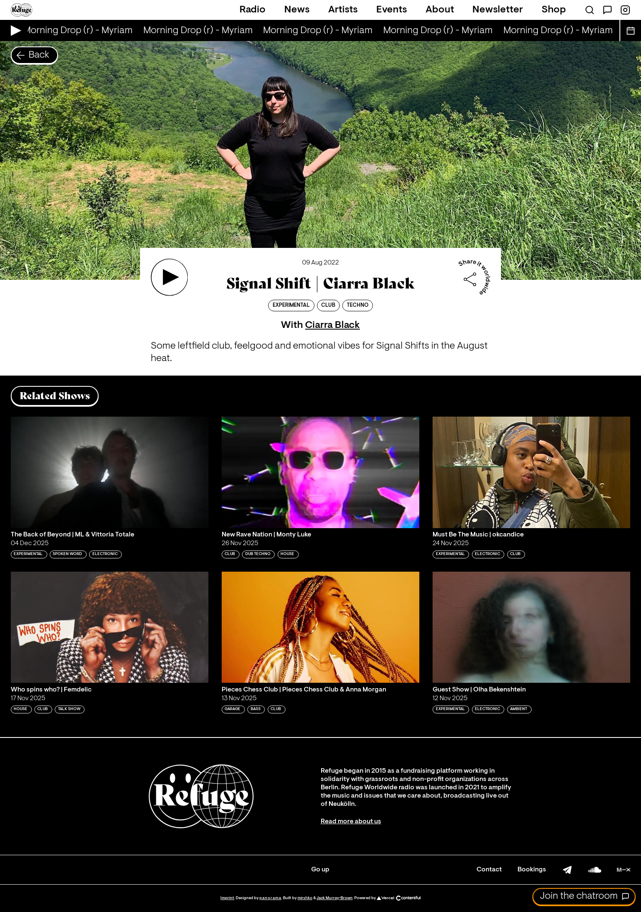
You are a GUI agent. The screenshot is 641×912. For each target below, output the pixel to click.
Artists (343, 10)
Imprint (227, 898)
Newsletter (497, 10)
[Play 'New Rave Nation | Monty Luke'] (320, 472)
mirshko (305, 898)
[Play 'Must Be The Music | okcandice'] (531, 472)
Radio (252, 10)
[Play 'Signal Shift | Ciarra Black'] (169, 277)
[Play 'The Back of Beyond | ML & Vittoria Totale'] (109, 472)
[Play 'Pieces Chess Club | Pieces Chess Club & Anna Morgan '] (320, 627)
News (297, 10)
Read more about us (351, 821)
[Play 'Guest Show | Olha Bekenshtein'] (531, 627)
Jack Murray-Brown (335, 898)
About (440, 10)
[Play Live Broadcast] (14, 30)
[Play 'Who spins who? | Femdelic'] (109, 627)
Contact (489, 869)
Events (391, 10)
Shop (554, 10)
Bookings (532, 869)
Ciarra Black (332, 325)
